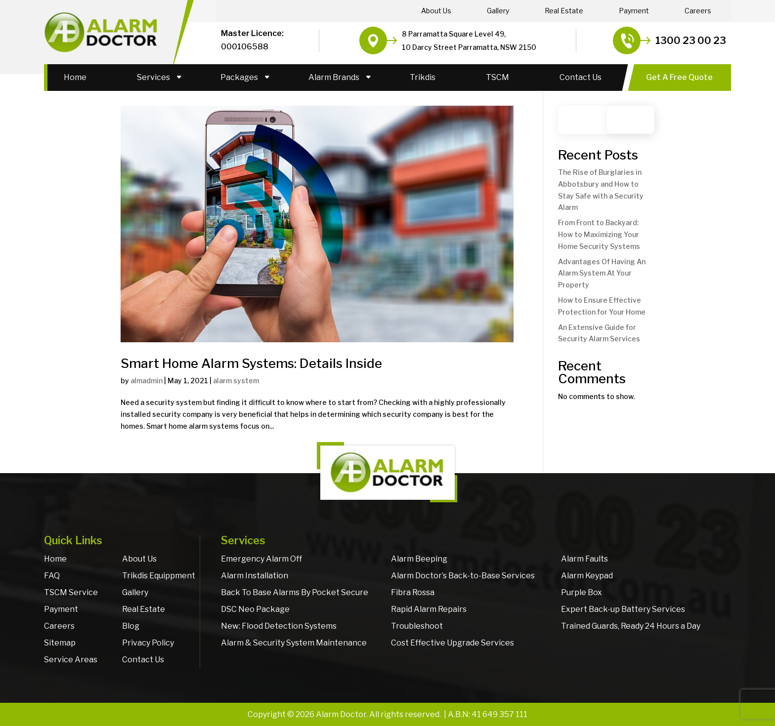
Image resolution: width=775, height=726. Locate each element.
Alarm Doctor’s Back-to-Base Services (463, 575)
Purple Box (581, 592)
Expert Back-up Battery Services (623, 609)
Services (153, 77)
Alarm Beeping (419, 559)
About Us (436, 10)
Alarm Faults (584, 559)
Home (75, 77)
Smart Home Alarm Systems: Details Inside (251, 363)
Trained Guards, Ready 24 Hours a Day (630, 626)
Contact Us (581, 77)
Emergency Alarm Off (261, 559)
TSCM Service (71, 592)
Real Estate (564, 10)
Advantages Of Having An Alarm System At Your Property (602, 273)
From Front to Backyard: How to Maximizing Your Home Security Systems (599, 234)
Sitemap (60, 642)
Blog (130, 626)
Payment (634, 10)
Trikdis (422, 77)
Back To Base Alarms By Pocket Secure (294, 592)
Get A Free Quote (679, 77)
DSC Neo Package (255, 609)
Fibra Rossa (412, 592)
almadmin (146, 380)
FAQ (52, 575)
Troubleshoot (417, 626)
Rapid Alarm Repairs (429, 609)
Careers (698, 10)
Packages (239, 77)
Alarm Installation (254, 575)
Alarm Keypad (587, 575)
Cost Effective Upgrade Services (452, 642)
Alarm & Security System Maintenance (294, 642)
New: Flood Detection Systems (279, 626)
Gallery (498, 10)
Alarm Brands (333, 77)
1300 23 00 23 (690, 40)
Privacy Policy (148, 642)
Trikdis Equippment (158, 575)
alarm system (236, 380)
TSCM (497, 77)
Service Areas (70, 659)
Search (635, 119)
